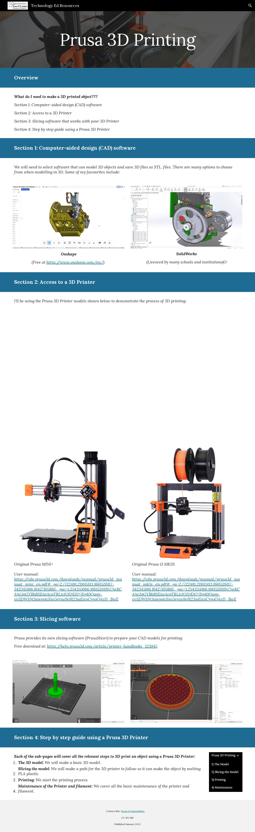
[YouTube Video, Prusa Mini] (127, 376)
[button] (250, 5)
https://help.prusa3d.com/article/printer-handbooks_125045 (102, 646)
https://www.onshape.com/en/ (74, 262)
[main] (127, 39)
